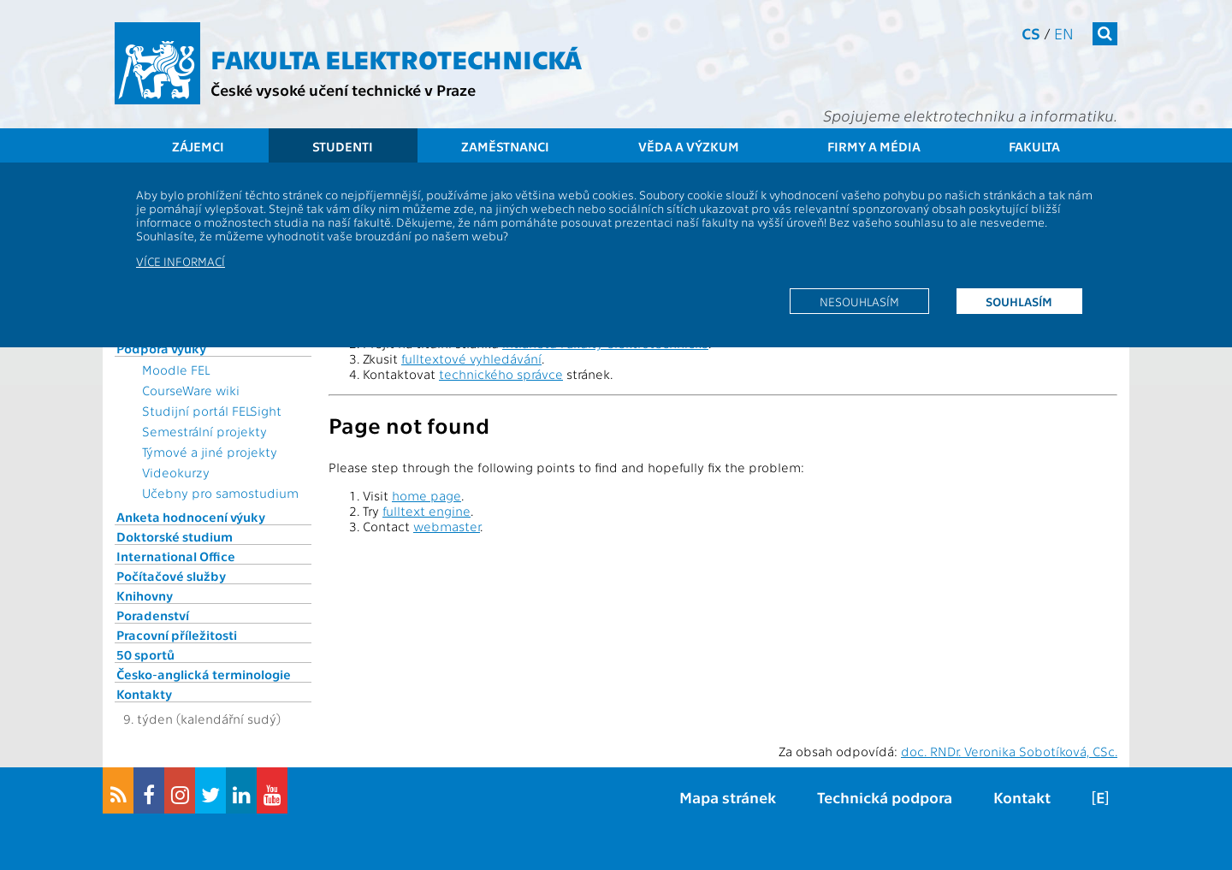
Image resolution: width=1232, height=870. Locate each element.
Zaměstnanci (505, 146)
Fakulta (1034, 146)
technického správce (501, 374)
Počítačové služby (171, 575)
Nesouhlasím (859, 301)
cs (1031, 33)
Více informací (180, 261)
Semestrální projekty (204, 431)
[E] (1100, 797)
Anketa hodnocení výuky (190, 516)
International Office (175, 556)
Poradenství (152, 615)
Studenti (342, 146)
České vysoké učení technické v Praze (343, 89)
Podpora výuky (161, 348)
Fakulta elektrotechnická (396, 58)
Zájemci (198, 146)
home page (426, 495)
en (1064, 33)
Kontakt (1022, 797)
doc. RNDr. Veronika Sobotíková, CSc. (1009, 751)
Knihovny (144, 595)
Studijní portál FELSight (211, 410)
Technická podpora (884, 797)
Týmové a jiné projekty (209, 451)
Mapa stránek (727, 797)
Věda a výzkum (688, 146)
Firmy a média (874, 146)
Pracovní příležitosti (176, 634)
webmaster (446, 526)
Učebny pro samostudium (220, 492)
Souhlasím (1019, 301)
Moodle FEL (176, 369)
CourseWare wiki (191, 390)
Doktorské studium (174, 536)
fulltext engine (426, 510)
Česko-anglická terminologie (203, 674)
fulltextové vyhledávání (471, 358)
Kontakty (144, 693)
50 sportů (145, 654)
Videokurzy (176, 472)
